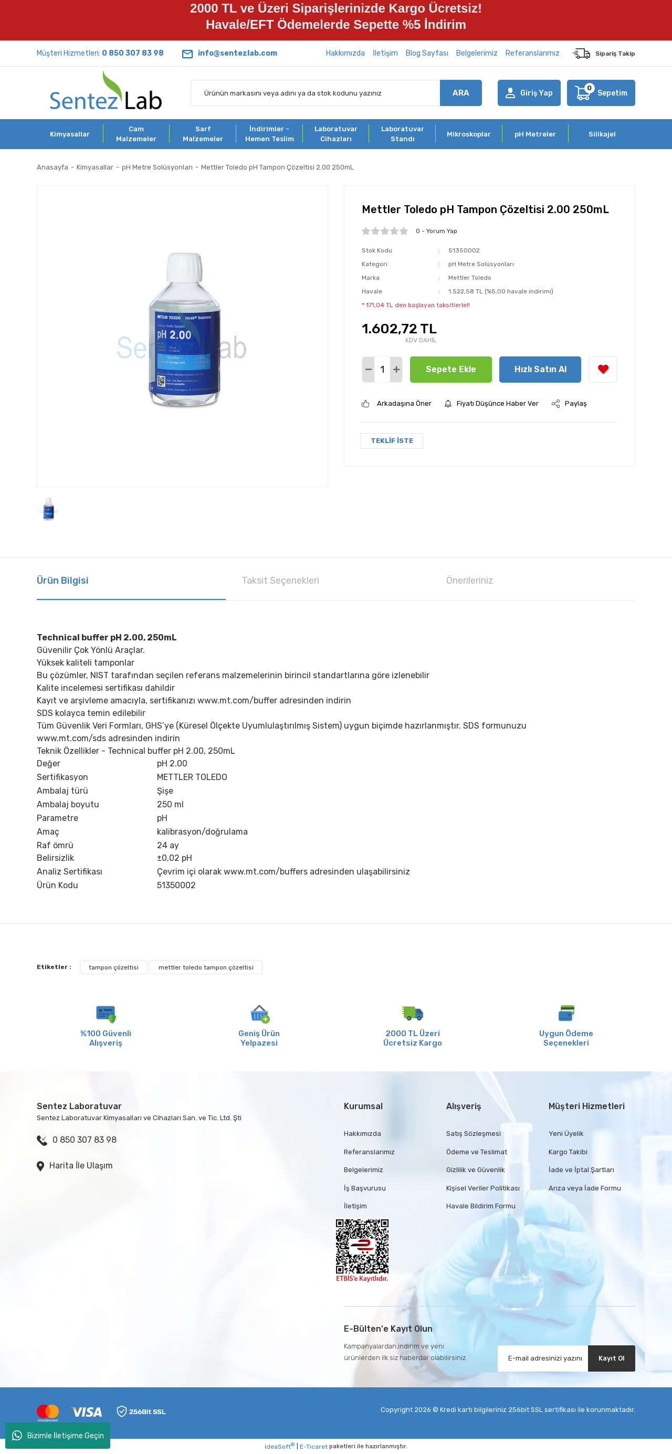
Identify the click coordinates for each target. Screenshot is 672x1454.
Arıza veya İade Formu (585, 1188)
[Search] (336, 93)
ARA (461, 93)
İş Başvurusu (365, 1188)
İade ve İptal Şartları (581, 1170)
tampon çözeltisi (114, 967)
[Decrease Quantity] (368, 369)
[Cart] (601, 93)
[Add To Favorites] (603, 369)
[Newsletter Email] (567, 1358)
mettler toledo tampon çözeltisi (206, 967)
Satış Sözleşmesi (473, 1133)
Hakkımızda (345, 53)
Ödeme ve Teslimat (476, 1152)
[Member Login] (529, 93)
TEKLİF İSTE (392, 441)
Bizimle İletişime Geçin (58, 1435)
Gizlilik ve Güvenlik (475, 1170)
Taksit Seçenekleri (280, 580)
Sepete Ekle (451, 369)
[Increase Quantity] (396, 369)
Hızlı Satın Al (540, 369)
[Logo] (106, 93)
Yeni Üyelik (566, 1133)
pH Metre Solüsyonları (481, 264)
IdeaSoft (280, 1446)
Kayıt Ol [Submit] (611, 1358)
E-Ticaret (314, 1446)
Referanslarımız (533, 53)
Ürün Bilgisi (63, 580)
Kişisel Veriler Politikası (483, 1188)
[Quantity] (382, 369)
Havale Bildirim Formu (481, 1206)
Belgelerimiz (477, 53)
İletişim (385, 53)
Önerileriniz (470, 580)
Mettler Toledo (469, 277)
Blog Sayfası (427, 53)
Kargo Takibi (568, 1152)
